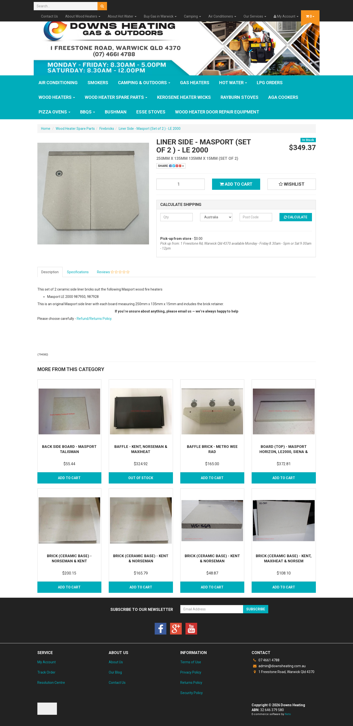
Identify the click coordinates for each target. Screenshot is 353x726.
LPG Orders (270, 82)
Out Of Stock (140, 478)
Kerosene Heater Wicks (184, 97)
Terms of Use (190, 662)
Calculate (295, 217)
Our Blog (115, 672)
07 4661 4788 (265, 660)
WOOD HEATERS (57, 97)
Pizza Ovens (54, 111)
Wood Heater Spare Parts (116, 97)
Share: (171, 166)
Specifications (78, 272)
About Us (116, 662)
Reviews (113, 272)
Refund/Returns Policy (94, 319)
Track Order (46, 672)
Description (50, 272)
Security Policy (191, 693)
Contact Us (49, 16)
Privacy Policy (190, 672)
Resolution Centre (51, 683)
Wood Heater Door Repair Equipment (217, 111)
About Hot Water (122, 16)
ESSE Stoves (150, 111)
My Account (46, 662)
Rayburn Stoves (239, 97)
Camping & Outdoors (144, 82)
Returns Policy (191, 683)
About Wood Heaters (82, 16)
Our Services (255, 16)
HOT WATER (233, 82)
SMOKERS (97, 82)
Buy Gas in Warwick (160, 16)
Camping (192, 16)
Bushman (116, 111)
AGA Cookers (283, 97)
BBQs (87, 111)
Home (45, 129)
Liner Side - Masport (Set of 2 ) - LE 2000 (150, 129)
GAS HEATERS (194, 82)
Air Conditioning (58, 82)
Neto (288, 714)
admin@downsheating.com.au (279, 666)
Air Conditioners (222, 16)
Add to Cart (236, 184)
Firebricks (106, 129)
